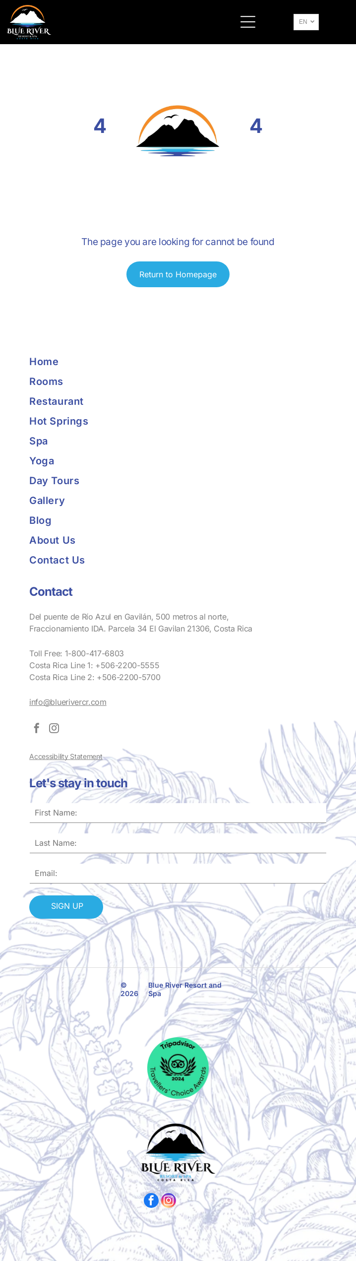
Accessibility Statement (66, 756)
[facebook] (36, 729)
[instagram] (54, 729)
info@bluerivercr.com (68, 702)
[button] (247, 21)
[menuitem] (103, 362)
